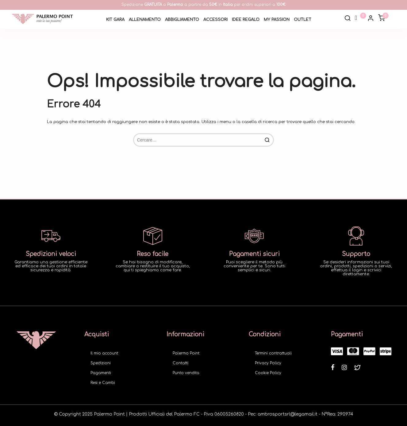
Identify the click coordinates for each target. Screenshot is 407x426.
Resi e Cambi (102, 383)
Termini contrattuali (273, 353)
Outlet (302, 19)
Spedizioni (100, 363)
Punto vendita (186, 373)
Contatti (180, 363)
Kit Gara (115, 19)
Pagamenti (100, 373)
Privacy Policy (268, 363)
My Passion (277, 19)
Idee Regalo (245, 19)
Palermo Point (186, 353)
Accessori (215, 19)
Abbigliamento (182, 19)
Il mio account (104, 353)
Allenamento (145, 19)
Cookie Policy (268, 373)
